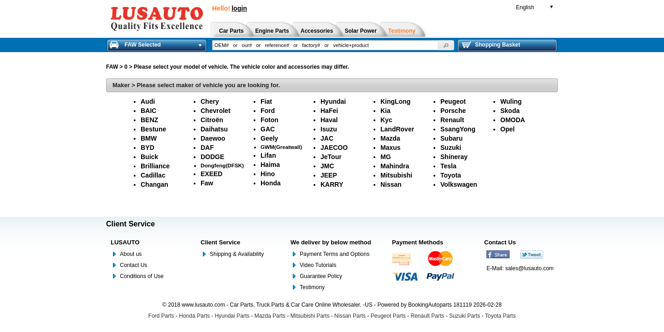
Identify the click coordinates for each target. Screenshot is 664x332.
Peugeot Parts (388, 316)
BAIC (148, 110)
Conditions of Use (142, 276)
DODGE (212, 156)
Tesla (448, 166)
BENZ (149, 120)
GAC (268, 129)
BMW (149, 138)
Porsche (453, 110)
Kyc (386, 120)
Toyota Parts (500, 316)
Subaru (451, 138)
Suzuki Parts (464, 316)
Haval (329, 120)
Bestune (153, 129)
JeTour (331, 156)
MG (385, 156)
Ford (268, 110)
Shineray (454, 156)
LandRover (397, 129)
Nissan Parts (350, 316)
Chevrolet (216, 110)
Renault (452, 120)
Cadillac (153, 175)
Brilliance (155, 166)
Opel (507, 129)
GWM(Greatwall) (281, 147)
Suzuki (450, 147)
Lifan (268, 155)
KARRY (331, 184)
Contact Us (133, 265)
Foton (270, 120)
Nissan (391, 184)
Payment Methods (417, 242)
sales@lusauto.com (529, 268)
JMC (327, 166)
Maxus (390, 147)
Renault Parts (428, 316)
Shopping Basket (491, 44)
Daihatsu (214, 129)
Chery (210, 101)
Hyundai (333, 101)
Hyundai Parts (232, 316)
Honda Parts (194, 316)
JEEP (328, 175)
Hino (268, 174)
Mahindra (394, 166)
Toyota (450, 175)
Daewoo (213, 138)
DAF (207, 147)
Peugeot (453, 101)
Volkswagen (458, 184)
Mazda (390, 138)
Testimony (312, 287)
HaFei (329, 110)
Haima (270, 164)
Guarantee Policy (321, 276)
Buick (149, 156)
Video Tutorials (318, 265)
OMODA (512, 120)
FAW (112, 67)
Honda (271, 183)
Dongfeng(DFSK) (222, 165)
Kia (385, 110)
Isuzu (328, 129)
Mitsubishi (396, 175)
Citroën (212, 120)
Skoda (510, 110)
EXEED (211, 174)
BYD (147, 147)
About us (131, 254)
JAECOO (334, 147)
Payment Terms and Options (334, 254)
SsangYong (457, 129)
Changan (154, 184)
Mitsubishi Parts (310, 316)
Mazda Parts (270, 316)
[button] (446, 45)
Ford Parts (161, 316)
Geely (269, 138)
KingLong (395, 101)
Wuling (511, 101)
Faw (207, 183)
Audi (148, 101)
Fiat (266, 101)
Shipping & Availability (237, 254)
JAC (326, 138)
